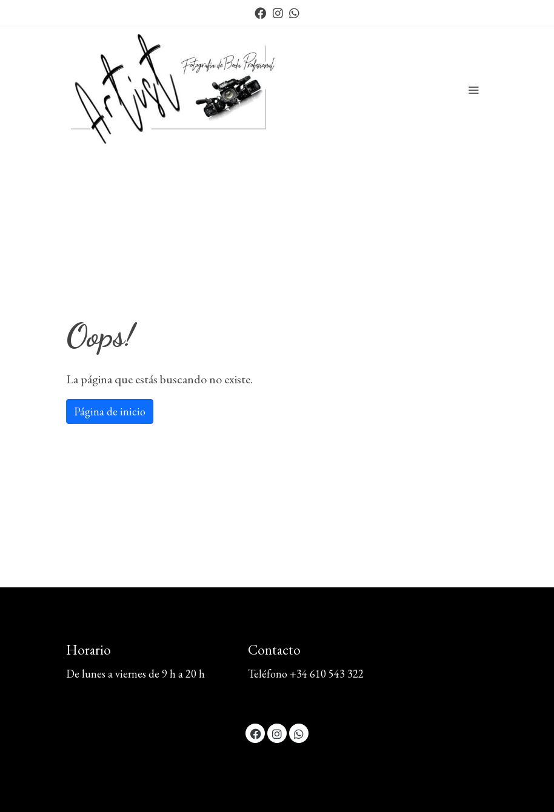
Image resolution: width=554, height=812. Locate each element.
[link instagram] (278, 12)
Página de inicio (109, 411)
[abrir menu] (473, 90)
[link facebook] (260, 12)
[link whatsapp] (294, 12)
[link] (177, 89)
